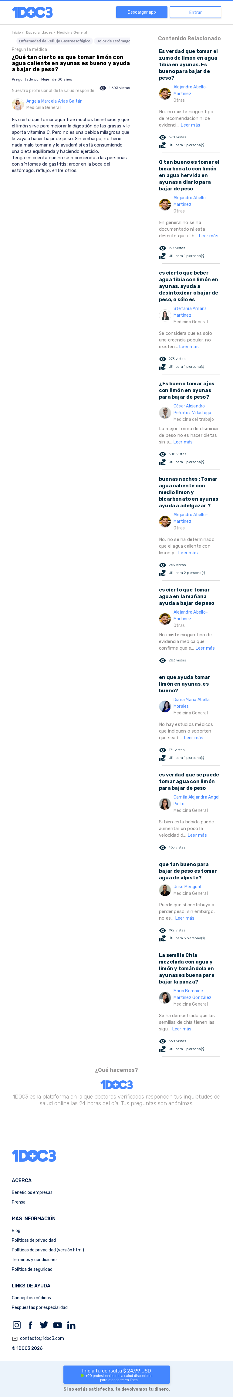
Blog (16, 1230)
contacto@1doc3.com (38, 1339)
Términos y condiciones (35, 1259)
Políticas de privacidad (34, 1240)
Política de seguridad (32, 1269)
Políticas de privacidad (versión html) (48, 1250)
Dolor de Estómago (113, 41)
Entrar (195, 12)
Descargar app (142, 12)
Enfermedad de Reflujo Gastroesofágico (54, 41)
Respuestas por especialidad (40, 1307)
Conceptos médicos (31, 1297)
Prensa (18, 1202)
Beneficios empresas (32, 1192)
